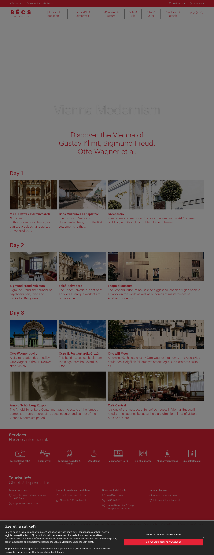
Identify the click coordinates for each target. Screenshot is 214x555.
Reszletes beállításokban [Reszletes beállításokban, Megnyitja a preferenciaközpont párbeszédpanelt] (163, 535)
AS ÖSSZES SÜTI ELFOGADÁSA (163, 543)
